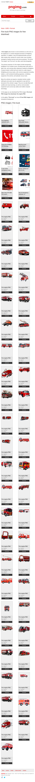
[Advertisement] (12, 43)
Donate (13, 16)
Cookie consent (18, 770)
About (4, 16)
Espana (11, 1)
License (22, 16)
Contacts (24, 770)
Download (7, 125)
